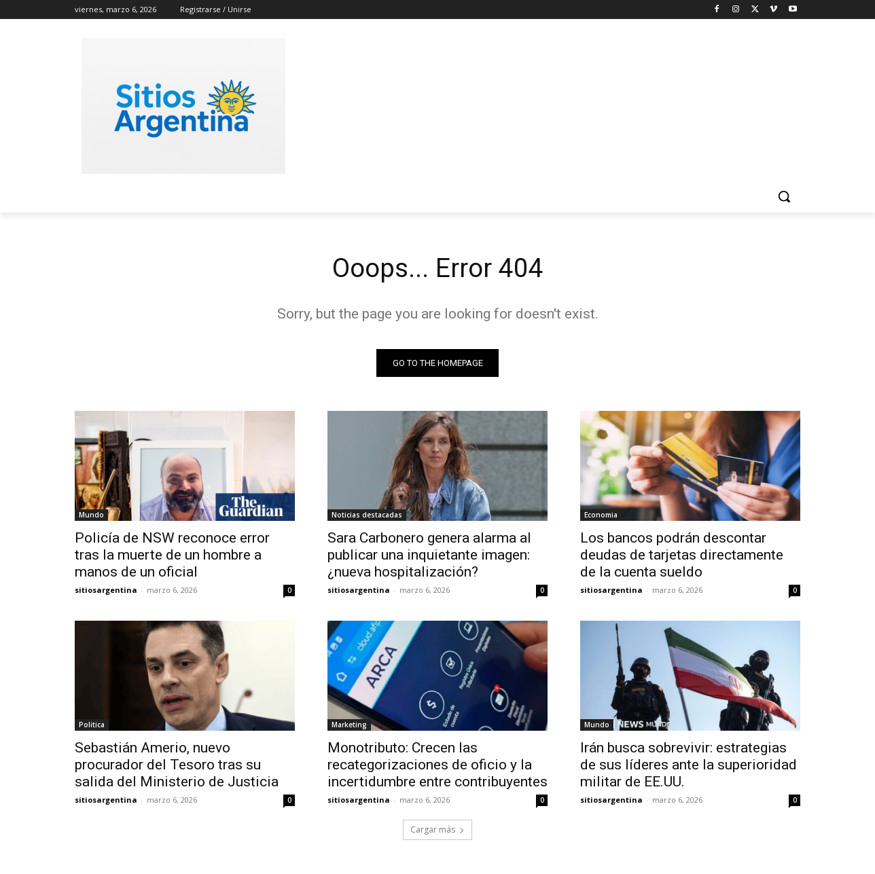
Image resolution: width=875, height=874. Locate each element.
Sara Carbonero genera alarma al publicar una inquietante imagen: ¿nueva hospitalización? (429, 556)
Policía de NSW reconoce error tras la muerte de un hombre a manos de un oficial (172, 556)
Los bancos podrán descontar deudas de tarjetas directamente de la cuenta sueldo (681, 556)
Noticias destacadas (367, 516)
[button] (784, 196)
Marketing (349, 726)
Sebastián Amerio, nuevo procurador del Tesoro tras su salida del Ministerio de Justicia (177, 766)
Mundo (91, 516)
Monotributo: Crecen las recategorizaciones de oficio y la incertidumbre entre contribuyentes (437, 766)
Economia (601, 516)
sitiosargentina (106, 591)
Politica (92, 726)
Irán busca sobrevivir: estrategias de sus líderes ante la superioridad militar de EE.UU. (688, 766)
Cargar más (437, 831)
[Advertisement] (539, 103)
